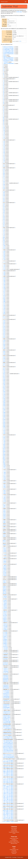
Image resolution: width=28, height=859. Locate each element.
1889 (4, 301)
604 (4, 217)
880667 (4, 590)
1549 (4, 284)
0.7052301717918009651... (8, 59)
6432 (4, 414)
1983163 (5, 611)
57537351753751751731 (8, 752)
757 (4, 233)
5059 (4, 391)
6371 (4, 411)
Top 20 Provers (14, 852)
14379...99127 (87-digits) (8, 817)
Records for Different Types (14, 842)
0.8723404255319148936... (8, 60)
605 (4, 219)
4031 (4, 369)
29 (3, 92)
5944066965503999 (7, 733)
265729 (4, 574)
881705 (4, 592)
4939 (4, 389)
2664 (4, 344)
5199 (4, 394)
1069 (4, 254)
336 (4, 181)
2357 (4, 334)
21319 (4, 501)
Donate (14, 848)
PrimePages (14, 857)
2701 (4, 347)
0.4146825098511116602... (8, 49)
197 (4, 159)
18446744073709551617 (8, 749)
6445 (4, 415)
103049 (4, 550)
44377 (4, 528)
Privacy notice (20, 857)
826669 (4, 589)
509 (4, 204)
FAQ (20, 41)
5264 (4, 395)
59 (3, 108)
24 (3, 89)
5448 (4, 400)
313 (4, 178)
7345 (4, 432)
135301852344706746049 (8, 756)
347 (4, 185)
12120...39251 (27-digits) (8, 775)
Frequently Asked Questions (14, 832)
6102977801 (5, 676)
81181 (4, 542)
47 (3, 101)
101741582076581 (7, 721)
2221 (4, 325)
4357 (4, 377)
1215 (4, 268)
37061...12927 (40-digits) (8, 796)
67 (3, 112)
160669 (4, 561)
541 (4, 208)
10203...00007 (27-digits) (8, 772)
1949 (4, 308)
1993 (4, 312)
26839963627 (6, 686)
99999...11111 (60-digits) (8, 807)
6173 (4, 407)
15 (3, 80)
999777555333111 (7, 727)
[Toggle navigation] (25, 2)
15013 (4, 482)
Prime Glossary (14, 828)
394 (4, 194)
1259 (4, 273)
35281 (4, 521)
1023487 (5, 600)
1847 (4, 297)
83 (3, 119)
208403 (4, 568)
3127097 (5, 614)
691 (4, 224)
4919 (4, 386)
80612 (4, 540)
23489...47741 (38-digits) (8, 793)
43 (3, 99)
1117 (4, 262)
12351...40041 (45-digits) (8, 802)
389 (4, 192)
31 (3, 95)
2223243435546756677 (8, 745)
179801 (4, 565)
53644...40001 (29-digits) (8, 781)
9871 (4, 461)
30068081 (5, 639)
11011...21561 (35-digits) (8, 790)
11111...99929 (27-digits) (8, 774)
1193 (4, 265)
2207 (4, 323)
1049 (4, 251)
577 (4, 213)
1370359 (5, 607)
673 (4, 223)
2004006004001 (6, 704)
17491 (4, 497)
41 (3, 98)
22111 (4, 504)
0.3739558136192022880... (8, 48)
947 (4, 244)
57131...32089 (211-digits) (8, 821)
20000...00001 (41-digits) (8, 797)
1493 (4, 280)
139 (4, 141)
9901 (4, 462)
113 (4, 131)
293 (4, 176)
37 (3, 96)
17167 (4, 496)
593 (4, 216)
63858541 (5, 643)
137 (4, 138)
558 (4, 210)
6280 (4, 409)
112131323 (5, 647)
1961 (4, 309)
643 (4, 222)
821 (4, 238)
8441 (4, 450)
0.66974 (4, 56)
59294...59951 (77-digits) (8, 814)
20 (3, 85)
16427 (4, 490)
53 (3, 103)
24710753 (5, 635)
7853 (4, 444)
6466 (4, 416)
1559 (4, 288)
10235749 (5, 625)
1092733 (5, 601)
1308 (4, 274)
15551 (4, 484)
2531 (4, 343)
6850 (4, 425)
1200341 (5, 604)
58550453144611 (6, 720)
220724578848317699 (7, 738)
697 (4, 226)
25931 (4, 510)
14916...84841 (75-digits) (8, 811)
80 (3, 117)
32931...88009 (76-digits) (8, 813)
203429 (4, 567)
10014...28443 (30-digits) (8, 782)
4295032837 (5, 675)
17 (3, 81)
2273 (4, 330)
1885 (4, 299)
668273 (4, 586)
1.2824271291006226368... (8, 63)
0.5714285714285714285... (8, 51)
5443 (4, 398)
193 (4, 158)
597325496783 (6, 697)
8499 (4, 451)
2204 (4, 322)
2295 (4, 331)
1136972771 (5, 669)
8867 (4, 457)
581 (4, 215)
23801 (4, 505)
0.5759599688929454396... (8, 52)
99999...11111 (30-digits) (8, 785)
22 (3, 87)
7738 (4, 441)
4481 (4, 380)
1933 (4, 305)
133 (4, 137)
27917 (4, 512)
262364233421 (6, 693)
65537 (4, 536)
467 (4, 201)
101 (4, 126)
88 (3, 120)
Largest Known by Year (14, 849)
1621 (4, 291)
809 (4, 237)
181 (4, 155)
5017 (4, 390)
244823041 (5, 656)
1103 (4, 259)
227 (4, 165)
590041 (4, 582)
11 (3, 76)
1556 (4, 287)
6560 (4, 419)
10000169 (5, 621)
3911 (4, 365)
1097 (4, 258)
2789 (4, 348)
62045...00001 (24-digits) (8, 761)
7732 (4, 440)
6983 (4, 426)
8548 (4, 454)
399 (4, 195)
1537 (4, 283)
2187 (4, 320)
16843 (4, 493)
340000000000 (6, 696)
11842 (4, 472)
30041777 (5, 637)
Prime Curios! (4, 1)
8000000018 (5, 679)
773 (4, 234)
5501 (4, 401)
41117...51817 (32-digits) (8, 789)
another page (19, 11)
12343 (4, 478)
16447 (4, 491)
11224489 (5, 626)
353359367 (5, 658)
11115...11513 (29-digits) (8, 778)
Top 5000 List (14, 839)
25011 (4, 507)
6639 (4, 423)
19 (3, 84)
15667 (4, 486)
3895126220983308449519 (8, 757)
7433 (4, 433)
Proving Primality (14, 830)
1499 (4, 281)
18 (3, 83)
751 (4, 231)
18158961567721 (6, 713)
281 (4, 172)
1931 (4, 304)
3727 (4, 359)
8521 (4, 452)
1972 (4, 311)
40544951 (5, 640)
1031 (4, 248)
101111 (4, 547)
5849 (4, 404)
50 (3, 102)
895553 (4, 593)
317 (4, 180)
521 (4, 205)
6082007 (5, 619)
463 (4, 199)
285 (4, 173)
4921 (4, 387)
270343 (4, 575)
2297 (4, 333)
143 (4, 142)
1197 (4, 266)
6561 (4, 421)
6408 (4, 412)
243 (4, 169)
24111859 (5, 633)
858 (4, 240)
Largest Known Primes (14, 838)
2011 (4, 316)
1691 (4, 293)
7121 (4, 429)
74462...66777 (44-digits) (8, 800)
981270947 (5, 664)
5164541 (5, 617)
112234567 (5, 649)
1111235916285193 (7, 728)
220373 (4, 571)
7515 (4, 436)
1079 (4, 255)
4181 (4, 370)
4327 (4, 376)
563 (4, 212)
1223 (4, 269)
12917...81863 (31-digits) (8, 786)
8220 (4, 448)
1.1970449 (5, 62)
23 (3, 88)
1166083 (5, 603)
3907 (4, 363)
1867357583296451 (7, 731)
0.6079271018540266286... (8, 53)
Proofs (14, 833)
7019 (4, 427)
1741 (4, 294)
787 (4, 236)
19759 (4, 500)
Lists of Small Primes (14, 840)
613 (4, 220)
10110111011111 (6, 708)
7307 (4, 430)
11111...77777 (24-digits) (8, 760)
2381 (4, 336)
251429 (4, 572)
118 (4, 133)
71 (3, 113)
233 (4, 166)
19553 (4, 498)
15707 (4, 487)
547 (4, 209)
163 (4, 149)
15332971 (5, 628)
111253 (4, 554)
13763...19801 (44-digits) (8, 799)
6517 (4, 418)
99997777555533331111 (8, 754)
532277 (4, 580)
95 (3, 123)
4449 (4, 379)
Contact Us (14, 853)
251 (4, 170)
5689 (4, 402)
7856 (4, 446)
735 (4, 230)
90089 (4, 544)
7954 (4, 447)
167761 (4, 562)
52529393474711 (6, 718)
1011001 (5, 597)
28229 (4, 514)
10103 (4, 465)
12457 (4, 479)
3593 (4, 357)
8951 (4, 458)
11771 (4, 471)
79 (3, 116)
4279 (4, 375)
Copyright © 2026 (8, 857)
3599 (4, 358)
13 (3, 77)
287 (4, 174)
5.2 (3, 69)
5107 (4, 393)
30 (3, 94)
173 (4, 153)
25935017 (5, 636)
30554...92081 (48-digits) (8, 804)
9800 (4, 459)
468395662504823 (7, 725)
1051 (4, 252)
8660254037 (5, 681)
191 (4, 156)
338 (4, 184)
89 (3, 121)
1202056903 (5, 671)
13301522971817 (6, 711)
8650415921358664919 (8, 747)
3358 (4, 354)
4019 (4, 368)
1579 (4, 290)
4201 (4, 373)
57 (3, 106)
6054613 (5, 618)
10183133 (5, 624)
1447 (4, 279)
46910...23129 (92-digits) (8, 818)
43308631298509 (6, 717)
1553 (4, 286)
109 (4, 130)
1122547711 (5, 668)
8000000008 (5, 678)
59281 (4, 532)
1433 (4, 277)
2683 (4, 345)
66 (3, 110)
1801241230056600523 (8, 743)
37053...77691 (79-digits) (8, 816)
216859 (4, 569)
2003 (4, 313)
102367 (4, 548)
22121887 (5, 632)
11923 (4, 473)
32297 (4, 516)
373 (4, 191)
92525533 (5, 646)
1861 (4, 298)
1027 (4, 247)
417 (4, 197)
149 (4, 144)
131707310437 (6, 690)
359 (4, 188)
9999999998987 (6, 707)
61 (3, 109)
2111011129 (5, 672)
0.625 (4, 55)
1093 (4, 256)
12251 (4, 476)
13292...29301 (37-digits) (8, 792)
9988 (4, 464)
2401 (4, 337)
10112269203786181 (7, 736)
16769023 (5, 629)
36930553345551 (6, 715)
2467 (4, 341)
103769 (4, 551)
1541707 (5, 608)
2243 (4, 326)
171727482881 (6, 692)
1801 (4, 295)
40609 (4, 525)
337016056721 (6, 695)
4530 (4, 382)
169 (4, 152)
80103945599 (6, 688)
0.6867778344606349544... (8, 57)
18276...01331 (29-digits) (8, 779)
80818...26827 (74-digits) (8, 810)
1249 (4, 272)
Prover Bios (14, 850)
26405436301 (6, 685)
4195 (4, 372)
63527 (4, 535)
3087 (4, 351)
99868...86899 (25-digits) (8, 767)
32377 (4, 518)
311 (4, 177)
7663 (4, 437)
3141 (4, 318)
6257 (4, 408)
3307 (4, 352)
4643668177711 (6, 706)
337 (4, 183)
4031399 (5, 615)
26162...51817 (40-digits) (8, 795)
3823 (4, 361)
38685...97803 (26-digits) (8, 771)
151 (4, 145)
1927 (4, 302)
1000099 (5, 596)
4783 (4, 384)
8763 (4, 455)
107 (4, 128)
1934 (4, 306)
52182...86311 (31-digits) (8, 788)
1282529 (5, 605)
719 (4, 229)
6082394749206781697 (8, 746)
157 (4, 148)
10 (3, 74)
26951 (4, 511)
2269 (4, 329)
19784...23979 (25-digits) (8, 764)
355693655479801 (7, 722)
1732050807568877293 (8, 742)
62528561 (5, 642)
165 (4, 151)
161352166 (5, 653)
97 (3, 124)
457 (4, 198)
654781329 (5, 663)
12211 (4, 475)
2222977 (5, 612)
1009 (4, 245)
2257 (4, 327)
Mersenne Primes (14, 843)
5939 (4, 405)
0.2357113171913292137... (8, 46)
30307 (4, 515)
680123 (4, 587)
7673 (4, 439)
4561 (4, 383)
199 (4, 160)
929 (4, 242)
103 (4, 127)
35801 (4, 522)
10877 (4, 466)
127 (4, 134)
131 (4, 135)
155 (4, 146)
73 (3, 115)
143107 (4, 560)
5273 (4, 397)
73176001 (5, 644)
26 (3, 91)
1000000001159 (6, 700)
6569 (4, 422)
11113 (4, 468)
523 (4, 206)
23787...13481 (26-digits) (8, 770)
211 (4, 162)
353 (4, 187)
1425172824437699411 (8, 740)
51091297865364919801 (8, 750)
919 (4, 241)
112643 (4, 557)
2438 (4, 340)
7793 (4, 443)
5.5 (3, 70)
